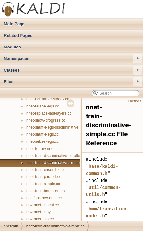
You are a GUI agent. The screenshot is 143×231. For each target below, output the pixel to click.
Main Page (14, 23)
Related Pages (18, 35)
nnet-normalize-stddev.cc (47, 99)
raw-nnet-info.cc (40, 219)
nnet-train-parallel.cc (43, 177)
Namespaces (73, 58)
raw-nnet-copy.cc (40, 212)
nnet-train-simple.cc (43, 184)
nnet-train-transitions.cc (46, 191)
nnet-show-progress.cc (45, 120)
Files (73, 81)
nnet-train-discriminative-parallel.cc (56, 155)
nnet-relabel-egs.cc (42, 106)
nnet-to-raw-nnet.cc (42, 148)
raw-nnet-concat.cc (42, 205)
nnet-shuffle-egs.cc (42, 134)
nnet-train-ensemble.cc (45, 169)
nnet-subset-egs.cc (42, 141)
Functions (133, 101)
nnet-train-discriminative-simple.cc (55, 162)
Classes (73, 70)
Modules (12, 47)
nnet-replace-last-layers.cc (49, 113)
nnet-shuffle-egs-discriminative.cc (54, 127)
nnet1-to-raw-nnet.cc (44, 198)
